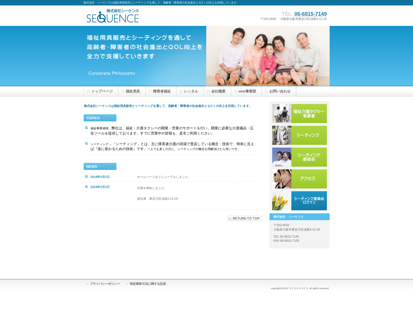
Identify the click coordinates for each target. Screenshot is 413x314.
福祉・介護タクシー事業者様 (299, 113)
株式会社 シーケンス (138, 15)
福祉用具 (133, 91)
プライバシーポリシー (105, 283)
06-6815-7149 (310, 14)
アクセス (299, 179)
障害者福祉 (162, 91)
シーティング (299, 135)
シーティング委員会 (299, 157)
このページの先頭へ (244, 218)
